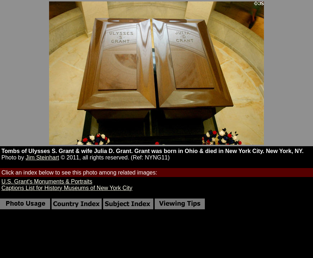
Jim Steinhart (42, 157)
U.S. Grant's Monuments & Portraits (46, 181)
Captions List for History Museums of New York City (66, 188)
